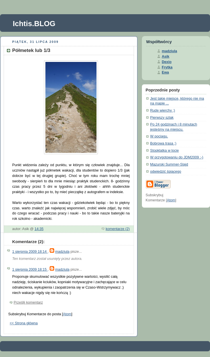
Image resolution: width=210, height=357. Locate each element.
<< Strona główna (24, 323)
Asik (165, 57)
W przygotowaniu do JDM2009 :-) (176, 157)
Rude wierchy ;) (162, 110)
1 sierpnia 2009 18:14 (30, 252)
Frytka (167, 67)
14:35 (39, 229)
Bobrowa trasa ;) (163, 143)
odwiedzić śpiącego (165, 172)
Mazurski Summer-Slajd (169, 164)
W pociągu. (159, 136)
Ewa (165, 72)
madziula (62, 252)
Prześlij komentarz (28, 302)
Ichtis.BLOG (34, 23)
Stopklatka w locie (164, 151)
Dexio (166, 62)
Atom (67, 314)
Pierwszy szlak (162, 118)
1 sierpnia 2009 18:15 (30, 270)
